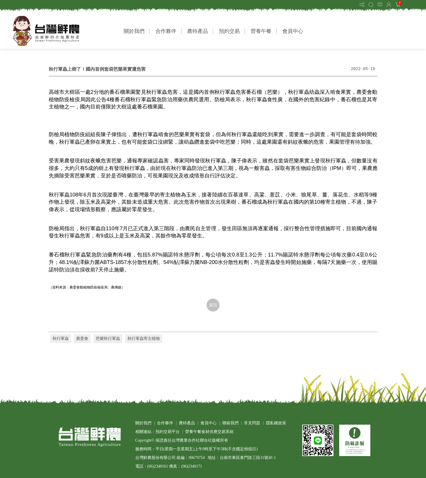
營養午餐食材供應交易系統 (209, 432)
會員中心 (292, 31)
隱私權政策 (276, 423)
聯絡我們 (230, 423)
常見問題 (252, 423)
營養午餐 (261, 31)
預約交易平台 (167, 432)
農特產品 (197, 31)
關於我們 (134, 31)
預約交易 (229, 31)
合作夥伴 (165, 31)
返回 (213, 305)
